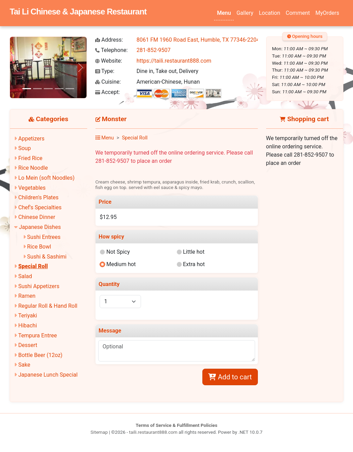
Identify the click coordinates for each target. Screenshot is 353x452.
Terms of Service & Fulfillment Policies (177, 425)
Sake (24, 364)
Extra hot (194, 264)
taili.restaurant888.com (153, 432)
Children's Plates (38, 197)
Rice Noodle (33, 168)
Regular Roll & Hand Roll (48, 306)
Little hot (194, 252)
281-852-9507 (154, 50)
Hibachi (27, 325)
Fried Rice (30, 158)
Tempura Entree (37, 335)
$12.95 (108, 217)
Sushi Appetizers (38, 286)
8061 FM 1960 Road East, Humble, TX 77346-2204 (198, 39)
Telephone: (111, 50)
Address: (109, 39)
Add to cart (230, 377)
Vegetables (32, 188)
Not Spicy (118, 252)
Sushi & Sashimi (47, 256)
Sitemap (99, 432)
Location (269, 13)
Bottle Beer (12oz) (40, 355)
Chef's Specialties (40, 207)
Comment (298, 13)
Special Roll (33, 266)
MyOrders (327, 13)
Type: (104, 71)
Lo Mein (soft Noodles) (46, 178)
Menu (224, 13)
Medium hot (120, 264)
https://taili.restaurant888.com (174, 60)
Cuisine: (108, 81)
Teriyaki (27, 315)
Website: (108, 60)
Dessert (27, 345)
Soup (24, 148)
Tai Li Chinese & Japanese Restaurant (78, 11)
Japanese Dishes (40, 227)
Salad (25, 276)
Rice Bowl (39, 246)
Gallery (244, 13)
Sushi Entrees (44, 237)
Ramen (27, 296)
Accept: (107, 92)
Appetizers (31, 138)
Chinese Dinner (36, 217)
